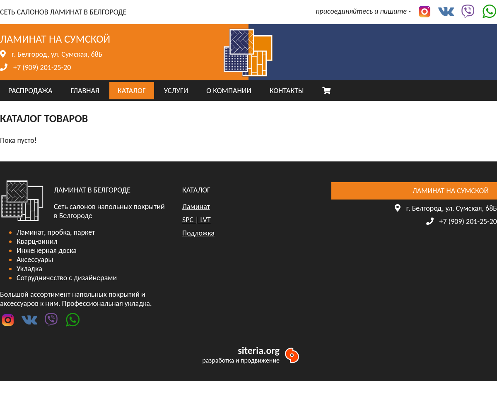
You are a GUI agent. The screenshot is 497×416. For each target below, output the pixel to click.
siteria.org (259, 350)
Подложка (198, 233)
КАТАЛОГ (132, 90)
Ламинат (196, 206)
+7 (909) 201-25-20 (42, 67)
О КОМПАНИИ (228, 90)
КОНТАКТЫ (287, 90)
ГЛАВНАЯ (84, 90)
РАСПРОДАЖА (30, 90)
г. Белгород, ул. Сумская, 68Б (57, 54)
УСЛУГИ (176, 90)
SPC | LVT (196, 219)
